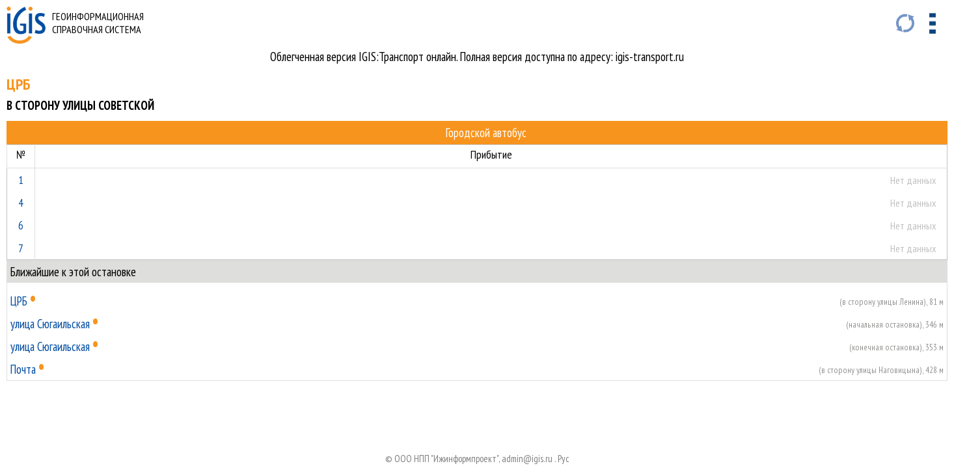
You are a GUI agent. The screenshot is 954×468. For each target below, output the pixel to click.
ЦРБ (18, 301)
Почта (23, 369)
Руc (563, 458)
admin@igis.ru (527, 458)
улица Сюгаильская (50, 324)
